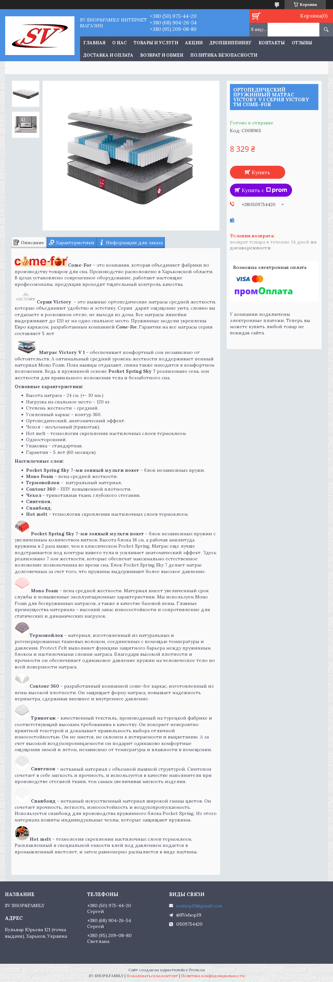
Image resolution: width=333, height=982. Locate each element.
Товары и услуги (156, 43)
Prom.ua (197, 969)
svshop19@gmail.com (199, 906)
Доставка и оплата (108, 55)
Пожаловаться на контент (152, 975)
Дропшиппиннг (230, 43)
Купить (261, 172)
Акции (194, 43)
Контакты (272, 43)
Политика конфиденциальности (213, 975)
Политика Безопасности (223, 55)
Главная (94, 43)
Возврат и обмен (161, 55)
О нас (119, 43)
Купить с (264, 190)
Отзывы (302, 43)
